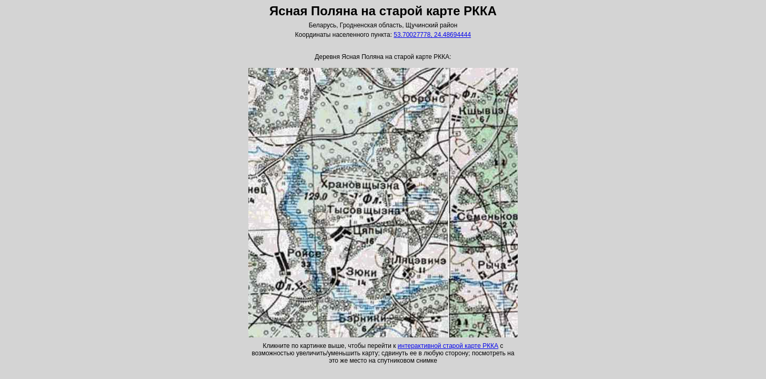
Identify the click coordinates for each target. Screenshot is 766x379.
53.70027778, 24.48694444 (432, 34)
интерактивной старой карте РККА (448, 346)
